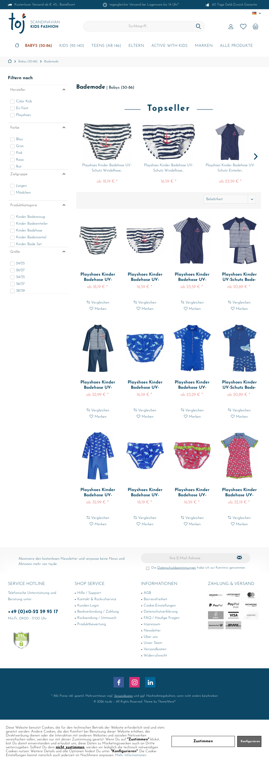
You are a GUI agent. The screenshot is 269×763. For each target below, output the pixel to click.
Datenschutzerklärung (161, 612)
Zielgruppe (19, 174)
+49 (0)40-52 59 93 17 (33, 611)
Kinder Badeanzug (30, 217)
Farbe (14, 128)
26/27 (20, 270)
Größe (15, 252)
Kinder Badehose (29, 231)
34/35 (20, 277)
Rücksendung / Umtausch (96, 618)
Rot (19, 167)
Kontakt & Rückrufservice (96, 599)
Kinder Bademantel (31, 237)
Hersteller (17, 90)
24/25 (20, 263)
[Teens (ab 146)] (106, 46)
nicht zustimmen (70, 747)
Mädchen (23, 193)
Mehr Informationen (130, 755)
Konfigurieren (250, 741)
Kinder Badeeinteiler (32, 224)
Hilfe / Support (89, 593)
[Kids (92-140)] (72, 46)
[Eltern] (136, 46)
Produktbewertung (91, 624)
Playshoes (23, 115)
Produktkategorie (23, 205)
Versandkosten (155, 649)
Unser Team (153, 643)
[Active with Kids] (169, 46)
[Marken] (203, 46)
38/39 (20, 291)
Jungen (21, 186)
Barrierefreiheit (155, 599)
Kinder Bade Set (29, 244)
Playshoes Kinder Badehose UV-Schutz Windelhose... (107, 168)
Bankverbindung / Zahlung (98, 612)
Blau (19, 139)
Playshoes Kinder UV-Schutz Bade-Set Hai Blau (239, 385)
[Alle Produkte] (236, 46)
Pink (19, 153)
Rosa (20, 160)
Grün (20, 146)
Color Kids (24, 101)
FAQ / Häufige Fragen (161, 618)
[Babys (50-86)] (38, 46)
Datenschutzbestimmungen (176, 567)
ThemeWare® (166, 701)
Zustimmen (203, 741)
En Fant (22, 108)
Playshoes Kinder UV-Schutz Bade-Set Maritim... (239, 277)
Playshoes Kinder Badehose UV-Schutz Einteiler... (230, 168)
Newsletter (152, 631)
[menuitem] (255, 26)
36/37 (20, 284)
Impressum (152, 624)
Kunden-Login (88, 606)
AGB (147, 593)
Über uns (151, 637)
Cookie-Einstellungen (160, 606)
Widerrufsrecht (155, 656)
